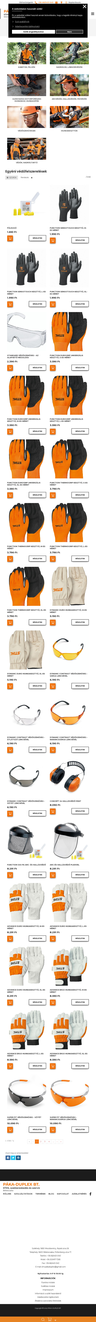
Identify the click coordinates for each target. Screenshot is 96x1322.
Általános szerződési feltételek (48, 1301)
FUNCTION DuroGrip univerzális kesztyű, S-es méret (66, 356)
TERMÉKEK (40, 1194)
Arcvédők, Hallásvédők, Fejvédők (69, 99)
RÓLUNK (7, 1194)
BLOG (51, 1194)
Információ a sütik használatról (48, 1293)
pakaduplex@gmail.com (55, 1267)
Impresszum (48, 1290)
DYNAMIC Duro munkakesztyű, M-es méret (68, 611)
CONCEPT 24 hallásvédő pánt (65, 801)
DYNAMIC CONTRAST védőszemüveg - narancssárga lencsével (68, 738)
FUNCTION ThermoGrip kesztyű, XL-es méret (26, 611)
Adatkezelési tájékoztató (48, 1297)
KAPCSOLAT (63, 1194)
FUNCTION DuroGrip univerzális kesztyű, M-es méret (23, 420)
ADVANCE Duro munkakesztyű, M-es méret (25, 927)
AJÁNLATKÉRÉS (79, 1194)
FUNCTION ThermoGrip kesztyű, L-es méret (68, 547)
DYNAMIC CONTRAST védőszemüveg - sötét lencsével (26, 802)
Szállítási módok (48, 1286)
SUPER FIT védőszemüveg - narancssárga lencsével (63, 1118)
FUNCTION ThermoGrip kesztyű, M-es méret (26, 547)
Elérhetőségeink (26, 2)
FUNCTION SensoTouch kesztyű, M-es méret (68, 229)
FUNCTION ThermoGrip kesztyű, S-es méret (69, 484)
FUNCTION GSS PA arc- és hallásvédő (26, 865)
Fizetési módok (48, 1282)
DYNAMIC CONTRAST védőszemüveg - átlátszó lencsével (26, 738)
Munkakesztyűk (69, 131)
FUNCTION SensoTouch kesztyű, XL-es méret (68, 293)
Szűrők (11, 178)
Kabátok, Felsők (26, 67)
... (53, 1141)
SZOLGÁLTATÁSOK (23, 1194)
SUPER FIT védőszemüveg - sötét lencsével (24, 1118)
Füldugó (12, 228)
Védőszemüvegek (27, 131)
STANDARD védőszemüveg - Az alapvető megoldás (22, 356)
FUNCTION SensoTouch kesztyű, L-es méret (26, 293)
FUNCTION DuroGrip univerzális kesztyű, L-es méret (66, 420)
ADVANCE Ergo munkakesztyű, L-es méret (25, 1055)
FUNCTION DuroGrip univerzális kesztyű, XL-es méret (23, 484)
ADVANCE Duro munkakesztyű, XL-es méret (26, 991)
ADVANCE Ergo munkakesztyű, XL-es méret (68, 1055)
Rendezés (25, 177)
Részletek (37, 238)
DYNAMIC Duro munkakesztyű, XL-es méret (26, 675)
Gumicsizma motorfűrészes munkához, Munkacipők (26, 100)
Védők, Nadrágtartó (26, 162)
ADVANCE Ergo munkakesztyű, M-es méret (68, 991)
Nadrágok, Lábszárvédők (69, 67)
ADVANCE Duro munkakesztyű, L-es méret (68, 927)
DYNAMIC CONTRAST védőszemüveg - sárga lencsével (68, 675)
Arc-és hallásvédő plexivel (64, 865)
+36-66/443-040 (54, 1256)
